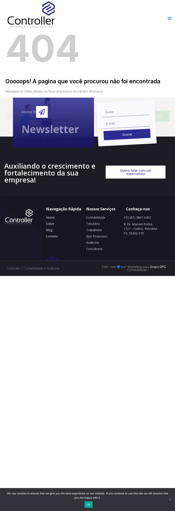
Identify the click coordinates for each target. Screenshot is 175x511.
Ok (88, 504)
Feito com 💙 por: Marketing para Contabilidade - (125, 268)
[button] (169, 18)
